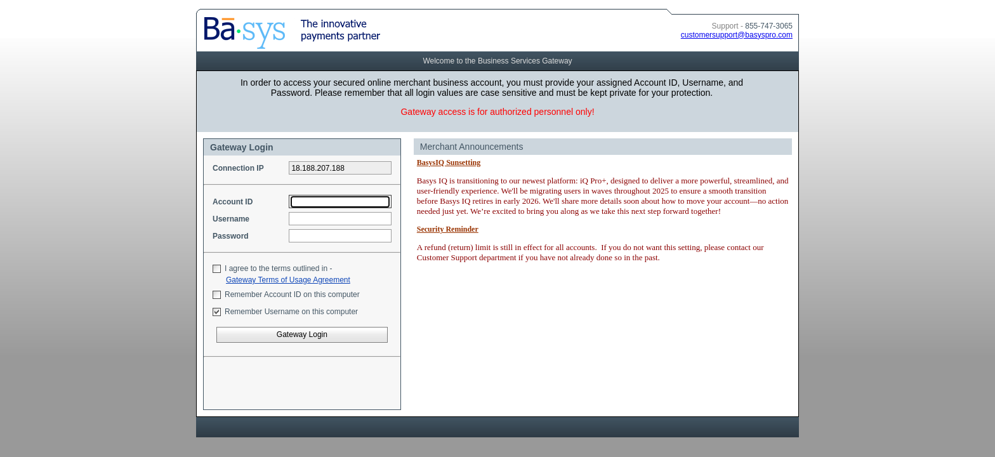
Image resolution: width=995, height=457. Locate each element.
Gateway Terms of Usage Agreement (288, 279)
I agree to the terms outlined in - (278, 268)
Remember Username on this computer (291, 311)
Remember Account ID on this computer (292, 294)
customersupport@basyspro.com (737, 34)
